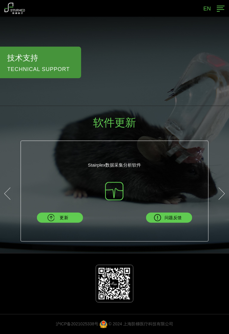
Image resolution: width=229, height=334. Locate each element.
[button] (7, 194)
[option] (114, 180)
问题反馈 (173, 218)
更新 (64, 218)
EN (207, 9)
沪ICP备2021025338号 (77, 323)
